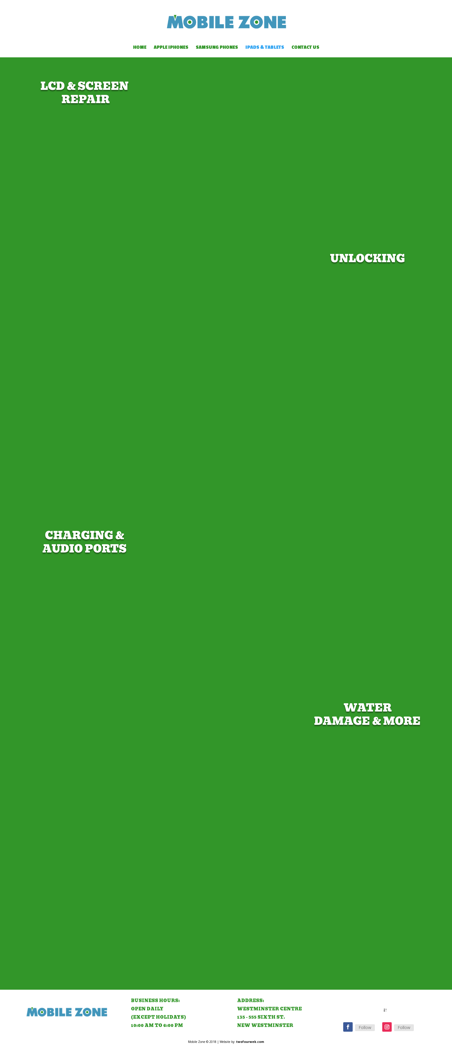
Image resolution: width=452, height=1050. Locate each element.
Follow (365, 1027)
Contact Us (305, 47)
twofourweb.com (250, 1042)
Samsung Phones (217, 47)
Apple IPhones (171, 47)
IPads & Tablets (264, 47)
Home (139, 47)
